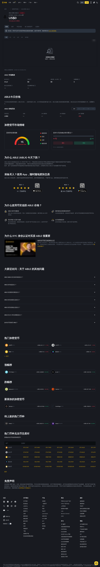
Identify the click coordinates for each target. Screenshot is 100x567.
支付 (43, 505)
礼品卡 (43, 510)
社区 (24, 525)
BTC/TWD (48, 447)
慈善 (43, 528)
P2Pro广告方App (65, 503)
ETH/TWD (48, 452)
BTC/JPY (93, 447)
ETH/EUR (70, 452)
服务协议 (25, 515)
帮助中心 (82, 526)
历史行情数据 (83, 510)
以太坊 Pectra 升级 (65, 534)
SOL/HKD (37, 461)
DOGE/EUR (71, 466)
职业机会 (25, 503)
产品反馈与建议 (84, 529)
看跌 (63, 143)
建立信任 (25, 520)
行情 (10, 2)
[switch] (9, 523)
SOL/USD (59, 461)
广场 (30, 2)
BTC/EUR (71, 447)
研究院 (43, 525)
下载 (24, 530)
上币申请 (63, 505)
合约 (20, 2)
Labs (62, 510)
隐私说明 (25, 518)
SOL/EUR (70, 461)
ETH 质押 (44, 518)
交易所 (43, 500)
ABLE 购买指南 (52, 31)
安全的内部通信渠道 (28, 535)
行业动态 (25, 508)
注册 (87, 2)
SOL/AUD (82, 461)
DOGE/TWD (48, 466)
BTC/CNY (26, 447)
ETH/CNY (26, 452)
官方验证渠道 (83, 536)
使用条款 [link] (21, 487)
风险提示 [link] (28, 487)
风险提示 (25, 528)
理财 (25, 2)
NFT (43, 520)
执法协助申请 (83, 544)
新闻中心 (25, 510)
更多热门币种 (64, 556)
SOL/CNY (26, 461)
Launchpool (45, 513)
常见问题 (19, 26)
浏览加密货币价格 (65, 526)
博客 (24, 523)
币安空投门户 (83, 541)
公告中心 (25, 505)
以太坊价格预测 (65, 541)
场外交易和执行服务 (85, 508)
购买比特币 (64, 544)
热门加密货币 (28, 26)
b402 (62, 515)
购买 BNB (63, 546)
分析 (12, 26)
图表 (6, 26)
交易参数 (82, 539)
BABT (43, 523)
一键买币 (44, 503)
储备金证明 (82, 515)
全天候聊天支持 (84, 524)
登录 (82, 2)
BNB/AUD (82, 456)
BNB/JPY (93, 456)
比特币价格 (64, 529)
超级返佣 (82, 500)
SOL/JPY (93, 461)
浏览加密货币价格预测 (66, 536)
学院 (43, 508)
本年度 (26, 37)
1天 (6, 37)
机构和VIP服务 (64, 508)
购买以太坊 (64, 554)
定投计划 (44, 515)
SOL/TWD (48, 461)
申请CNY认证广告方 (66, 500)
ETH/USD (59, 452)
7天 (10, 37)
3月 (18, 37)
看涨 (84, 143)
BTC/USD (59, 447)
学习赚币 (63, 524)
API (80, 534)
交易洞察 (82, 513)
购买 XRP (63, 549)
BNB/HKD (37, 456)
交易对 (37, 26)
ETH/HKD (37, 452)
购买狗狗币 (64, 551)
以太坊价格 (64, 531)
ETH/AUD (82, 452)
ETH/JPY (93, 452)
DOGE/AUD (82, 466)
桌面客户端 (26, 533)
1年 (22, 37)
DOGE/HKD (37, 466)
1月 (14, 37)
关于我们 (25, 500)
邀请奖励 (82, 503)
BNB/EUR (71, 456)
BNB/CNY (26, 456)
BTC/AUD (82, 447)
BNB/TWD (48, 456)
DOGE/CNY (26, 466)
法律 (24, 513)
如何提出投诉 (83, 546)
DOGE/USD (60, 466)
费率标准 (82, 531)
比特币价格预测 (65, 539)
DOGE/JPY (93, 466)
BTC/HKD (37, 447)
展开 (5, 471)
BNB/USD (59, 456)
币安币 (81, 505)
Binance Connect (65, 513)
